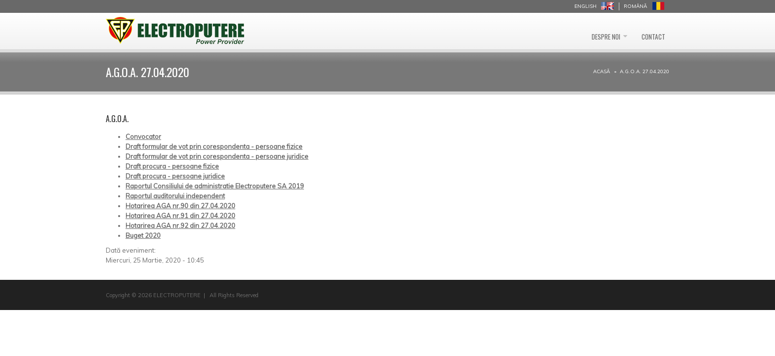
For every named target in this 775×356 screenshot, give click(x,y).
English (585, 6)
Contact (648, 31)
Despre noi (588, 31)
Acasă (601, 71)
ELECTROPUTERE (177, 295)
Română (635, 6)
